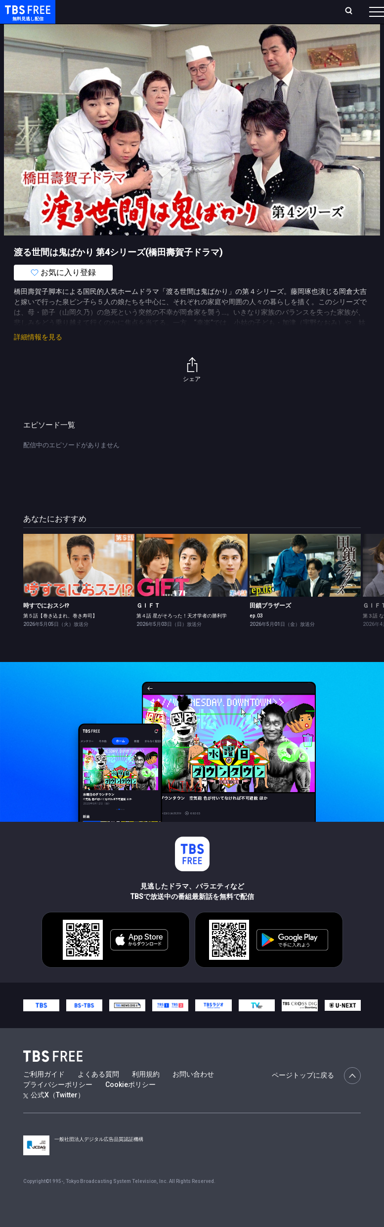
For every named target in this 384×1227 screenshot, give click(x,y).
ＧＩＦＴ (148, 625)
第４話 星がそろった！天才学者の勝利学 (181, 635)
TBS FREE (26, 17)
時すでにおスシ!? (46, 625)
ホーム (110, 15)
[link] (78, 585)
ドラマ (199, 39)
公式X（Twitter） (54, 1115)
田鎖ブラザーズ (270, 625)
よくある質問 (98, 1094)
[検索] (297, 15)
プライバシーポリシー (57, 1104)
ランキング (163, 15)
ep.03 (256, 635)
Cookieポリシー (130, 1104)
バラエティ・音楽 (246, 39)
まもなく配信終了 (151, 39)
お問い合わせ (193, 1094)
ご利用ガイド (44, 1094)
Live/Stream (198, 10)
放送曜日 (132, 15)
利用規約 (146, 1094)
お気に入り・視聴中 (249, 15)
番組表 (359, 15)
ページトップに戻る (316, 1095)
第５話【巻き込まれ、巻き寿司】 (60, 635)
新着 (107, 39)
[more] (282, 40)
